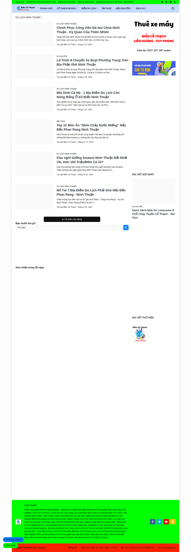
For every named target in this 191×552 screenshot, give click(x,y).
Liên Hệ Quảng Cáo (86, 2)
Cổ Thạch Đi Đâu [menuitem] (66, 8)
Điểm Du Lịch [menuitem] (89, 8)
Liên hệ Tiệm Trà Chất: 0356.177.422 (41, 2)
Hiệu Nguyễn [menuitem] (123, 8)
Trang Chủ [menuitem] (46, 8)
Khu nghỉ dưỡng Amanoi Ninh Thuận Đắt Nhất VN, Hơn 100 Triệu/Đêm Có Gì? (92, 160)
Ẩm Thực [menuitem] (107, 8)
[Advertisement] (72, 250)
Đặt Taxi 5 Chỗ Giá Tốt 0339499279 (137, 547)
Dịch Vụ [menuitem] (140, 8)
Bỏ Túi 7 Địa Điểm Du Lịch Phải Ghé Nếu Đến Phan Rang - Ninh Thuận (91, 192)
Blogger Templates (24, 547)
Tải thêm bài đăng (73, 219)
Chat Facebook (13, 539)
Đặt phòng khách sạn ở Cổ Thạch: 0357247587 (115, 2)
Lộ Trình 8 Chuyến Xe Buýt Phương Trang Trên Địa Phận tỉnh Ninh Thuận (92, 62)
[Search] (126, 227)
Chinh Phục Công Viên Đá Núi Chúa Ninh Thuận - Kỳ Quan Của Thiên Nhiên (88, 30)
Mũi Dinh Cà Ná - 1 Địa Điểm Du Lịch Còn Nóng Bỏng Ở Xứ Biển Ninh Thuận (88, 95)
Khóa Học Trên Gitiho (66, 2)
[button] (173, 8)
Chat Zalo (10, 545)
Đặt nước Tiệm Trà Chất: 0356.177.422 (99, 547)
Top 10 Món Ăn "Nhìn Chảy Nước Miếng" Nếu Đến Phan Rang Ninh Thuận (91, 127)
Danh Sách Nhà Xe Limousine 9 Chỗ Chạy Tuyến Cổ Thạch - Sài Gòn (153, 214)
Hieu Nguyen (39, 547)
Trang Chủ (20, 2)
